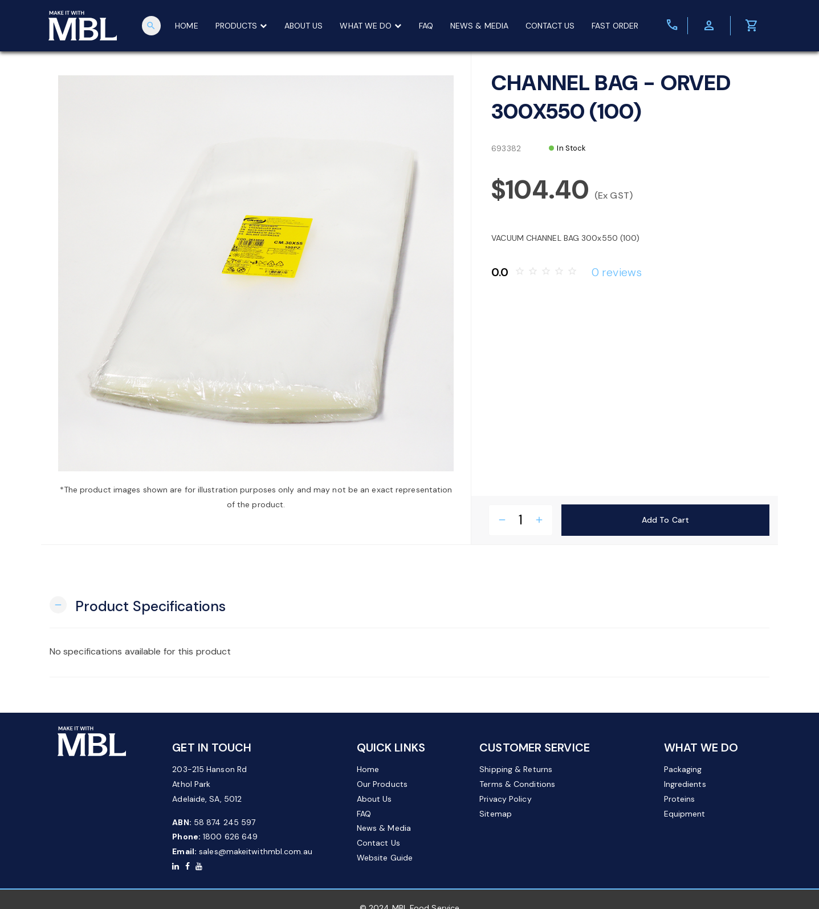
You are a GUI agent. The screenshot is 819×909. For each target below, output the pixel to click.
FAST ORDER (615, 26)
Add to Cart (665, 520)
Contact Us (378, 843)
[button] (138, 605)
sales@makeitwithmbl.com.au (255, 851)
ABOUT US (303, 26)
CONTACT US (550, 26)
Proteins (679, 799)
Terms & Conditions (517, 784)
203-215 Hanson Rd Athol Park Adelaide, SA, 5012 (209, 784)
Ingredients (685, 784)
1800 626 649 (230, 836)
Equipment (685, 814)
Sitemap (495, 814)
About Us (374, 799)
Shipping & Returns (515, 769)
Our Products (382, 784)
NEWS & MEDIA (479, 26)
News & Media (384, 828)
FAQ (426, 26)
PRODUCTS (241, 26)
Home (368, 769)
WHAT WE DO (371, 26)
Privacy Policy (505, 799)
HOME (187, 26)
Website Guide (385, 858)
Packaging (683, 769)
